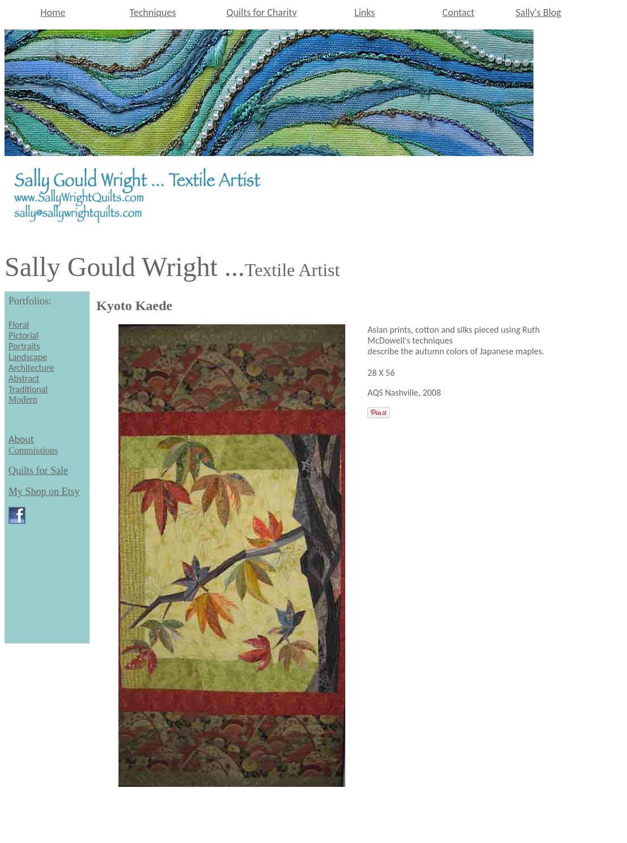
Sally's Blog (538, 12)
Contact (458, 12)
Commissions (33, 450)
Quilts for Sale (38, 470)
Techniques (153, 12)
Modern (23, 399)
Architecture (31, 367)
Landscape (28, 356)
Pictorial (24, 335)
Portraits (24, 346)
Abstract (24, 378)
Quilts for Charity (261, 12)
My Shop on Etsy (44, 491)
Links (364, 12)
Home (52, 12)
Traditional (28, 389)
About (21, 439)
